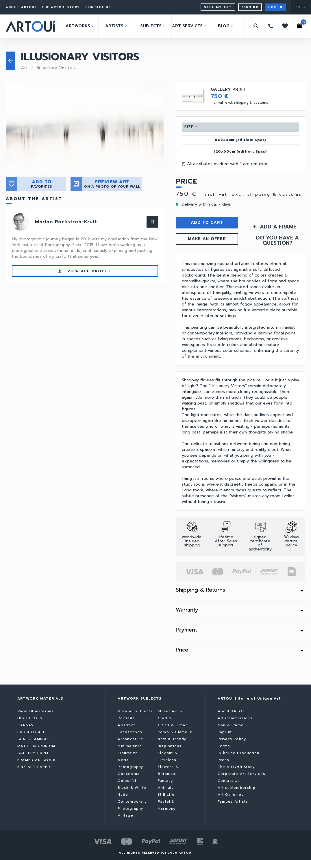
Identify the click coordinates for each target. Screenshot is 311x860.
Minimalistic (129, 746)
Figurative (128, 752)
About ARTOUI (21, 7)
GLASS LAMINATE (34, 739)
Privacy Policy (232, 739)
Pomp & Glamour (175, 732)
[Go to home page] (30, 26)
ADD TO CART (207, 222)
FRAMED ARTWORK (36, 759)
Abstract (126, 725)
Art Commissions (235, 718)
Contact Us (98, 7)
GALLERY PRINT (33, 752)
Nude (123, 794)
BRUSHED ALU (31, 732)
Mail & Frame (231, 725)
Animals (166, 787)
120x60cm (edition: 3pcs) (240, 151)
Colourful (127, 780)
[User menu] (301, 7)
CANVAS (25, 725)
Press (223, 759)
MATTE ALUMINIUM (36, 746)
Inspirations (170, 746)
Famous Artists (233, 801)
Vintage (125, 815)
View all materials (35, 711)
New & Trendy (172, 739)
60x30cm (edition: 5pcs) (240, 139)
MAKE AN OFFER (207, 239)
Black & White (132, 787)
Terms (224, 746)
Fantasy (165, 780)
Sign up (250, 7)
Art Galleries (231, 794)
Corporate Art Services (241, 773)
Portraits (126, 718)
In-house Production (239, 752)
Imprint (225, 732)
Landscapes (130, 732)
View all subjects (135, 711)
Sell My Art (218, 7)
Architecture (130, 739)
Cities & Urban (173, 725)
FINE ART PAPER (33, 766)
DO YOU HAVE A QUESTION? (277, 240)
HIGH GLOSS (29, 718)
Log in (275, 7)
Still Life (166, 794)
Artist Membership (237, 787)
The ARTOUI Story (60, 7)
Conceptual (129, 773)
